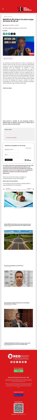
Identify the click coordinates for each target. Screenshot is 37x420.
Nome (6, 154)
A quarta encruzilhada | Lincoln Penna (13, 265)
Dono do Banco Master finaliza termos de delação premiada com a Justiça (16, 303)
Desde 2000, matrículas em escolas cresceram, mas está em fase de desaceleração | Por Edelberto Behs (17, 224)
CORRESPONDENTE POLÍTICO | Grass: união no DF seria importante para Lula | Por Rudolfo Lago (17, 343)
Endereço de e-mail (9, 149)
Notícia (8, 16)
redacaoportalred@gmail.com (17, 170)
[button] (3, 9)
